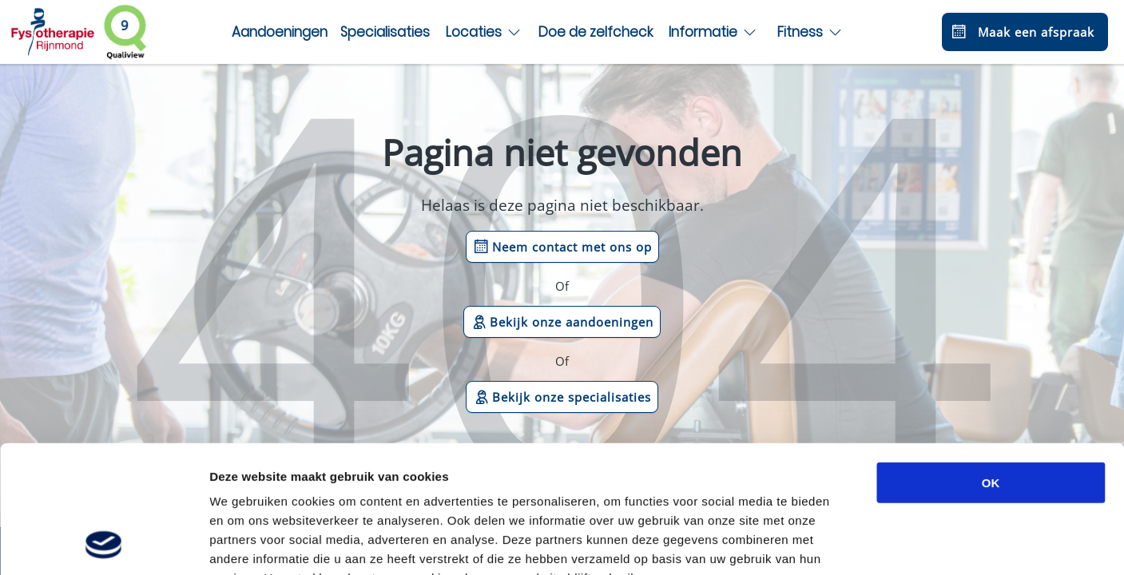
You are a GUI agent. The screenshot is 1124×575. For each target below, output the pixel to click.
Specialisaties (385, 32)
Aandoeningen (280, 32)
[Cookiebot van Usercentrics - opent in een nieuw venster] (103, 544)
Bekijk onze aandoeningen (561, 322)
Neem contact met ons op (561, 247)
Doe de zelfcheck (595, 32)
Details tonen (863, 543)
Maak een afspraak (1021, 32)
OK (991, 363)
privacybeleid (267, 478)
